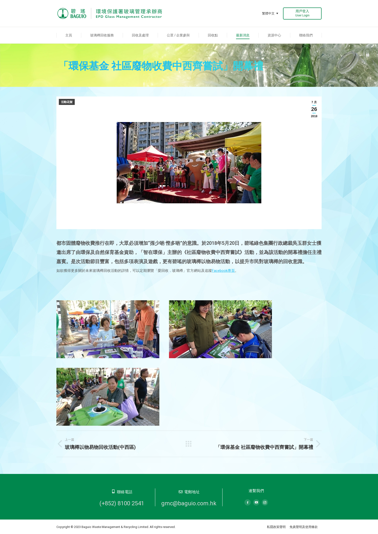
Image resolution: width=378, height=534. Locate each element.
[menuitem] (68, 35)
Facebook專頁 (223, 270)
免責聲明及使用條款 (304, 527)
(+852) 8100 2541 (121, 503)
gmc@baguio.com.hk (188, 503)
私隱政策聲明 (276, 527)
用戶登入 (302, 13)
